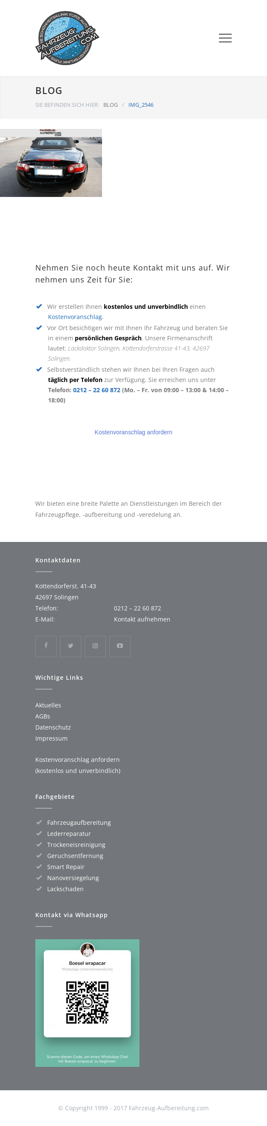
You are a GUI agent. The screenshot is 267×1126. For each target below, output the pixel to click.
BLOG (48, 90)
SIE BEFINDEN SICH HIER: (67, 104)
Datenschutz (53, 727)
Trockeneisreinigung (76, 845)
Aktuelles (48, 705)
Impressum (51, 738)
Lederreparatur (69, 834)
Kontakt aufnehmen (142, 619)
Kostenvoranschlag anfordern (134, 432)
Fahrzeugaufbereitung (79, 822)
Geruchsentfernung (75, 856)
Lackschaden (65, 889)
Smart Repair (66, 867)
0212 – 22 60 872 (96, 390)
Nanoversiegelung (73, 878)
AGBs (42, 716)
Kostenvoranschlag (75, 317)
